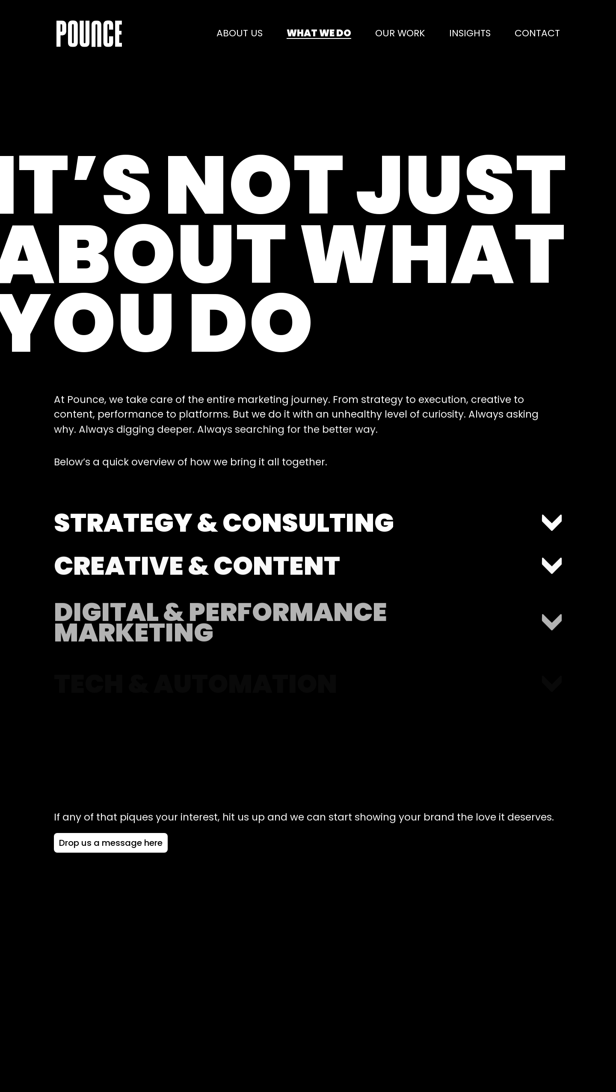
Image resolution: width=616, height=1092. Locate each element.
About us (239, 34)
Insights (470, 34)
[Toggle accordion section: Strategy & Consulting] (308, 537)
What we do (319, 34)
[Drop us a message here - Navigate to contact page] (111, 843)
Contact (537, 34)
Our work (400, 34)
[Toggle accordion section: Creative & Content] (308, 585)
